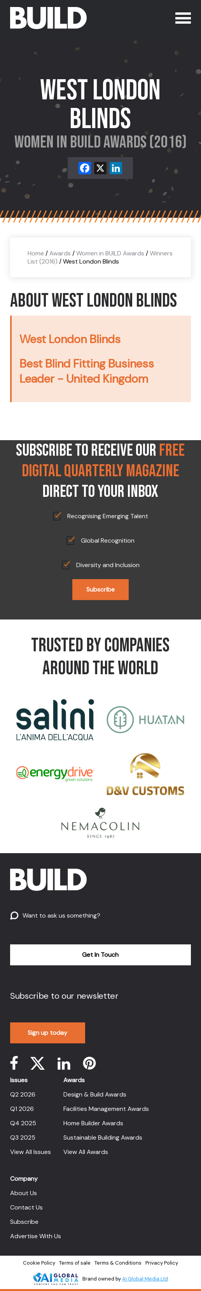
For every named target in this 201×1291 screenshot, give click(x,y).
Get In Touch (100, 955)
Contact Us (26, 1207)
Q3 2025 (22, 1137)
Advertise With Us (35, 1236)
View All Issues (30, 1152)
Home (36, 253)
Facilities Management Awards (106, 1109)
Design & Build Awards (94, 1094)
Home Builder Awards (93, 1123)
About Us (23, 1193)
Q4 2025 (23, 1123)
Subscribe (100, 589)
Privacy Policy (161, 1263)
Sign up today (47, 1033)
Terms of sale (75, 1263)
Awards (60, 253)
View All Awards (85, 1152)
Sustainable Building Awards (102, 1137)
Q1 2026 (22, 1109)
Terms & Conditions (118, 1263)
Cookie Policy (39, 1263)
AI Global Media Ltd (145, 1278)
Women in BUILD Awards (110, 253)
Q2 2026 (22, 1094)
